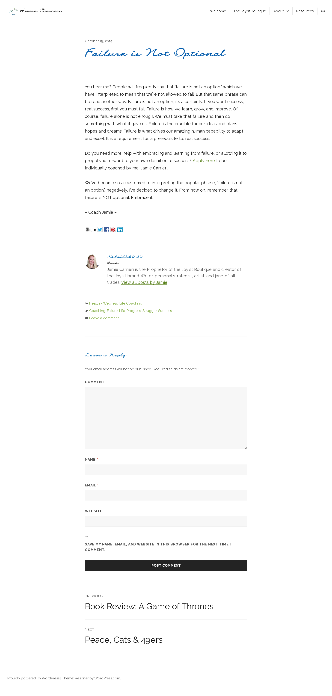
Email (91, 485)
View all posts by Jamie (144, 282)
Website (93, 511)
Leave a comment (104, 318)
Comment (94, 382)
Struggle (149, 311)
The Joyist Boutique (250, 11)
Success (165, 311)
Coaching (97, 311)
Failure (112, 311)
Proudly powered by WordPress (33, 678)
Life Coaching (130, 303)
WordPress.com (107, 678)
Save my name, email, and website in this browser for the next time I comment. (158, 547)
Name (91, 459)
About (278, 11)
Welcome (218, 11)
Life (122, 311)
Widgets (322, 14)
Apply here (204, 160)
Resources (305, 11)
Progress (134, 311)
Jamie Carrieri (41, 11)
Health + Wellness (103, 303)
